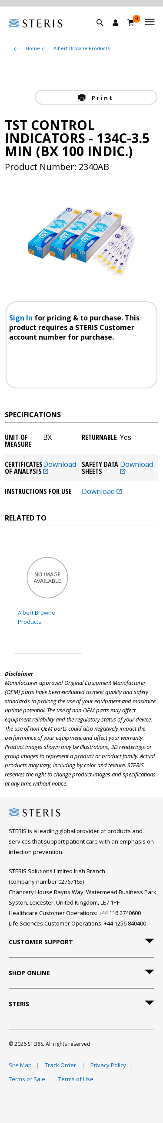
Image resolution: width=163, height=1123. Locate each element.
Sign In (21, 318)
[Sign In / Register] (116, 22)
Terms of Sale (27, 1079)
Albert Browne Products (81, 48)
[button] (104, 32)
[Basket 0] (131, 22)
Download (59, 467)
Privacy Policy (108, 1065)
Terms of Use (75, 1079)
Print (101, 98)
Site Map (20, 1065)
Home (33, 48)
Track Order (61, 1065)
